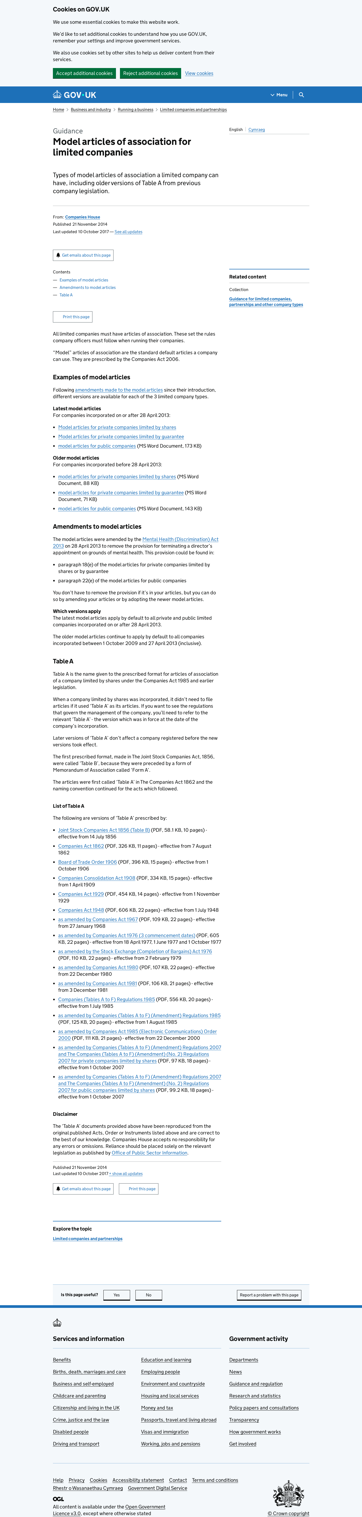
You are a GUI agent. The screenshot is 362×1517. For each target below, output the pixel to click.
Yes (122, 1294)
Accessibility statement (138, 1480)
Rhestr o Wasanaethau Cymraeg (88, 1488)
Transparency (244, 1420)
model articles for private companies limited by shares (117, 476)
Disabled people (71, 1432)
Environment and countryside (173, 1384)
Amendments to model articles (88, 287)
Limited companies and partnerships (193, 109)
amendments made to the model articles (119, 390)
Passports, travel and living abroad (179, 1420)
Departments (243, 1360)
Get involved (242, 1444)
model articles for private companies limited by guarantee (121, 492)
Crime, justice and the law (81, 1420)
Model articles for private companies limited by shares (117, 427)
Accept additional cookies (84, 73)
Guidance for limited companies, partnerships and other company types (266, 301)
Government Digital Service (157, 1488)
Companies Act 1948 (81, 910)
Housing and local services (170, 1396)
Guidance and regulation (256, 1384)
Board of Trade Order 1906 (87, 862)
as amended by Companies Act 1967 (98, 919)
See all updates (128, 231)
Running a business (135, 109)
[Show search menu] (301, 95)
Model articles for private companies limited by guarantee (121, 436)
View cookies (199, 73)
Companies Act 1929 (81, 894)
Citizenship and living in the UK (86, 1408)
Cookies (98, 1480)
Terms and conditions (215, 1480)
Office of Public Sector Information (149, 1153)
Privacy (77, 1480)
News (235, 1372)
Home (58, 109)
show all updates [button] (126, 1173)
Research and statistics (255, 1396)
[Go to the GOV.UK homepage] (74, 95)
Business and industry (91, 109)
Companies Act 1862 (81, 846)
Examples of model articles (84, 279)
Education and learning (166, 1360)
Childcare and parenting (79, 1396)
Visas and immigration (165, 1432)
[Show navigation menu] (279, 95)
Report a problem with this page (269, 1294)
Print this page (76, 316)
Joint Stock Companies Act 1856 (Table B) (104, 830)
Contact (178, 1480)
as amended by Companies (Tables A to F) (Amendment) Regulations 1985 (139, 1015)
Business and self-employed (83, 1384)
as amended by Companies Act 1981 (97, 983)
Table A (66, 294)
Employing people (160, 1372)
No (154, 1294)
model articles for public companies (97, 446)
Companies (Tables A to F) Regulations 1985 (106, 999)
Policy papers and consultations (264, 1408)
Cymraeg (256, 129)
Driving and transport (76, 1444)
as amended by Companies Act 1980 (98, 967)
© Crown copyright (288, 1513)
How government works (255, 1432)
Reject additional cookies (150, 73)
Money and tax (157, 1408)
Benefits (62, 1360)
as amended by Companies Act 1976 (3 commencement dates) (126, 935)
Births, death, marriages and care (89, 1372)
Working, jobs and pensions (170, 1444)
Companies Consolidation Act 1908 (96, 878)
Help (58, 1480)
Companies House (82, 217)
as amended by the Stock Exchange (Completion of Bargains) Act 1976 (135, 951)
